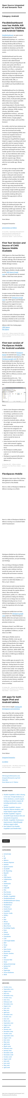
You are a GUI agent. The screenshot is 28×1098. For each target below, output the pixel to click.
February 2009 (8, 1048)
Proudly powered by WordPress (9, 1095)
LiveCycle (6, 934)
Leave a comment (17, 236)
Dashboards (15, 233)
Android (20, 231)
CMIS (19, 333)
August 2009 (7, 1038)
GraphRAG (7, 911)
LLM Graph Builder (9, 940)
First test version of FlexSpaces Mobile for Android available (13, 345)
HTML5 (6, 915)
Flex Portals (7, 892)
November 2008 (8, 1055)
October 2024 (8, 997)
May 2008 (6, 1065)
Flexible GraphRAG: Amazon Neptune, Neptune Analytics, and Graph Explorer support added (13, 809)
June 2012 (6, 1008)
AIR (17, 231)
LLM (5, 938)
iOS (13, 235)
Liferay (6, 932)
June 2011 (6, 1019)
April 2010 (7, 1027)
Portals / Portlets (9, 953)
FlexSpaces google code (9, 359)
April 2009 (7, 1044)
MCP (5, 943)
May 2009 (7, 1042)
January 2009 (8, 1050)
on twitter (5, 762)
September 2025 (8, 989)
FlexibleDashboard (7, 35)
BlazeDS (10, 233)
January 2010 (7, 1029)
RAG (5, 957)
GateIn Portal (8, 909)
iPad (15, 235)
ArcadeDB (6, 869)
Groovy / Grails (8, 913)
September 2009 (9, 1035)
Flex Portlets (7, 894)
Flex (20, 233)
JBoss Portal (7, 926)
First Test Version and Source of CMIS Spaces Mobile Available (14, 247)
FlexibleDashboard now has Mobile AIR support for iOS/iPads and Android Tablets (13, 26)
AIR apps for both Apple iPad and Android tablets (11, 699)
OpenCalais (7, 951)
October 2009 (8, 1033)
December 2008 (8, 1052)
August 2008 (7, 1059)
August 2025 (7, 991)
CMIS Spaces (6, 327)
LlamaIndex (7, 936)
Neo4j (5, 945)
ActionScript (13, 231)
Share (5, 962)
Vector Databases (9, 972)
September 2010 (8, 1023)
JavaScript (7, 924)
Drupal (6, 885)
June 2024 (7, 1000)
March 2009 (7, 1046)
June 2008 (7, 1063)
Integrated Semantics (8, 757)
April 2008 (7, 1067)
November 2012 (8, 1004)
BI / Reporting (8, 871)
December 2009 (8, 1031)
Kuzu (5, 930)
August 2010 (7, 1025)
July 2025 (6, 993)
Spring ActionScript (9, 964)
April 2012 (7, 1012)
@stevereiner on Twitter (9, 228)
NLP (5, 947)
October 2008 (8, 1057)
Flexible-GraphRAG (9, 896)
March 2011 (7, 1021)
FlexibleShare (8, 905)
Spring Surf (7, 966)
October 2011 (7, 1016)
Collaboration (8, 879)
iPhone (18, 334)
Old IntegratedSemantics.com (11, 776)
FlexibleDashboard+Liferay (12, 900)
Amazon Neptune (9, 862)
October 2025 (8, 987)
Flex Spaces (5, 329)
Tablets (10, 236)
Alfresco (11, 333)
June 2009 (7, 1040)
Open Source (7, 949)
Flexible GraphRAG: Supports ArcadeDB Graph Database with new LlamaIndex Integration (14, 816)
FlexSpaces (8, 334)
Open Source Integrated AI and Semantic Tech (13, 6)
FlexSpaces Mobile (12, 474)
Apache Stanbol (8, 866)
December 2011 (8, 1014)
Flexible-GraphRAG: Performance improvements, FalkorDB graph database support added (14, 822)
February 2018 (8, 1002)
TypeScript (7, 970)
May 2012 (6, 1010)
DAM (5, 881)
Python (6, 955)
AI (4, 856)
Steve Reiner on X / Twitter (10, 782)
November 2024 (8, 995)
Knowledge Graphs (9, 928)
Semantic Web (8, 960)
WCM (5, 974)
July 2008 (6, 1061)
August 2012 (7, 1006)
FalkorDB (6, 888)
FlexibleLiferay (8, 902)
